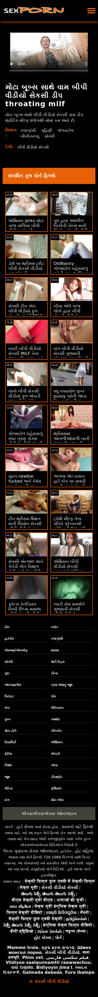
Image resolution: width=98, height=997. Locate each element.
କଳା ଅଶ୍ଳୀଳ (22, 967)
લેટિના (8, 788)
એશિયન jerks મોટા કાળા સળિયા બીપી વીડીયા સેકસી (26, 225)
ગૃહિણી (48, 130)
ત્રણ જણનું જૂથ (61, 685)
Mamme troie (22, 947)
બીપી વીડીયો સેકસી (34, 147)
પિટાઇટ (9, 696)
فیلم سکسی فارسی (67, 957)
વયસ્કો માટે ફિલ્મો (77, 826)
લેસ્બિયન (57, 708)
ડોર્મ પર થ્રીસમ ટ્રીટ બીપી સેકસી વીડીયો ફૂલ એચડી (26, 268)
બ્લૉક (54, 627)
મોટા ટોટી (10, 731)
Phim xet (32, 957)
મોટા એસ (57, 800)
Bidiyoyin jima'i (54, 967)
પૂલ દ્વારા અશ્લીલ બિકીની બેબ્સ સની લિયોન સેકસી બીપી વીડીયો (71, 228)
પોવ (53, 696)
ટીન (6, 627)
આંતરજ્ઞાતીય (12, 685)
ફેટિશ (8, 754)
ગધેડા (54, 765)
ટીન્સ (54, 673)
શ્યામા (55, 650)
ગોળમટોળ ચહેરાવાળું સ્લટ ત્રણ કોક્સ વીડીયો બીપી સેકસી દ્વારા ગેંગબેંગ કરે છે (25, 441)
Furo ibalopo (80, 972)
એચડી (55, 754)
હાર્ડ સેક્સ (24, 826)
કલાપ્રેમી (28, 130)
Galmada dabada (42, 972)
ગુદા (6, 673)
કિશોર (8, 765)
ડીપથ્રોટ (56, 777)
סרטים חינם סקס (57, 947)
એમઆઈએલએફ (16, 650)
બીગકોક (56, 731)
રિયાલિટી (10, 742)
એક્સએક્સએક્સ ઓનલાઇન (48, 813)
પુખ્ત (7, 719)
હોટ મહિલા (84, 850)
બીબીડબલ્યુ (30, 136)
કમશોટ (55, 719)
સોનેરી (52, 136)
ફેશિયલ (56, 788)
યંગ (6, 800)
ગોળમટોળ (67, 130)
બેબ (7, 708)
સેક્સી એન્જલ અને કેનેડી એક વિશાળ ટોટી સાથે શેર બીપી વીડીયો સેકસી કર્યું (25, 569)
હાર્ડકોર (9, 638)
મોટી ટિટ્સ (58, 662)
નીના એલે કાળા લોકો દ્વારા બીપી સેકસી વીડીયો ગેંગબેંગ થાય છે (67, 313)
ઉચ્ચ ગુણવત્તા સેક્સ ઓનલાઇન (30, 850)
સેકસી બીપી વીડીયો (62, 952)
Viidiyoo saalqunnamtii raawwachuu (48, 962)
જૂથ (7, 777)
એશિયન (56, 742)
